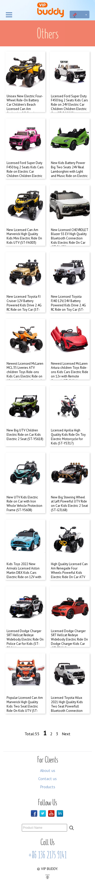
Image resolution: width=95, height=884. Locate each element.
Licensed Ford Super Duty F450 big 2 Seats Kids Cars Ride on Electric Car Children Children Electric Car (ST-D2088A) (25, 171)
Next (66, 733)
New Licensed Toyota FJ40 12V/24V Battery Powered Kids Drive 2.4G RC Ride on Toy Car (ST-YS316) (68, 305)
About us (47, 770)
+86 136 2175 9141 (47, 855)
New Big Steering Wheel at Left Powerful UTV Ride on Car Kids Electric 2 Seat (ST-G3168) (69, 503)
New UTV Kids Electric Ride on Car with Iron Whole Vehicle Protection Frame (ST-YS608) (24, 503)
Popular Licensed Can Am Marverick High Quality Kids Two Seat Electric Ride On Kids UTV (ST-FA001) (25, 706)
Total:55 (32, 733)
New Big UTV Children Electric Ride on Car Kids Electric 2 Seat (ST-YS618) (25, 434)
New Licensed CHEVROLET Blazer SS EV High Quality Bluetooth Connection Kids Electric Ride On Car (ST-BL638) (69, 238)
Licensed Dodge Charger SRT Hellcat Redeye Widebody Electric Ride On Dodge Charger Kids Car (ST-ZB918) (69, 639)
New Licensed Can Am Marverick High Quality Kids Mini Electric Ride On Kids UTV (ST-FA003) (24, 236)
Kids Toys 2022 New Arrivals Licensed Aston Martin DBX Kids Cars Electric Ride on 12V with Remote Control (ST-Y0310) (24, 575)
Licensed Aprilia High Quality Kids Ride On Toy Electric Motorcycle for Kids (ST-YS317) (68, 436)
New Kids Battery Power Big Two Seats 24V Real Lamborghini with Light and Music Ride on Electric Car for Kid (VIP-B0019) (69, 171)
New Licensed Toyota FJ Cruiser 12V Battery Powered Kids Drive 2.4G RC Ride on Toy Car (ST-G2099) (24, 305)
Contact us (47, 778)
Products (47, 786)
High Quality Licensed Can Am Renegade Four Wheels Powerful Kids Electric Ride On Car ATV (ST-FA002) (69, 572)
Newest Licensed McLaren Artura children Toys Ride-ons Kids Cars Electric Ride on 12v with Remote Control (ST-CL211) (69, 372)
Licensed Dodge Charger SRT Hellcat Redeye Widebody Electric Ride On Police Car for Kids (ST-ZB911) (25, 639)
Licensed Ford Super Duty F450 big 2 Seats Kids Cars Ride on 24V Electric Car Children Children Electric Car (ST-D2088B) (69, 105)
